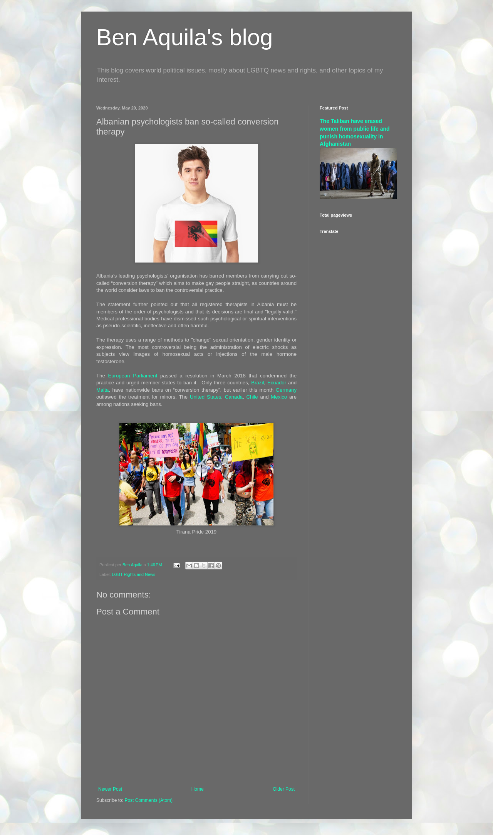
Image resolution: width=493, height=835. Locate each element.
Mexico (279, 397)
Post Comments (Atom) (148, 800)
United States (205, 397)
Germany (286, 390)
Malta (102, 390)
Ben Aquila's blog (184, 37)
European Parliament (132, 376)
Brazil (257, 383)
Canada (234, 397)
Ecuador (276, 383)
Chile (252, 397)
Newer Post (110, 789)
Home (197, 789)
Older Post (284, 789)
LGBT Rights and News (133, 574)
